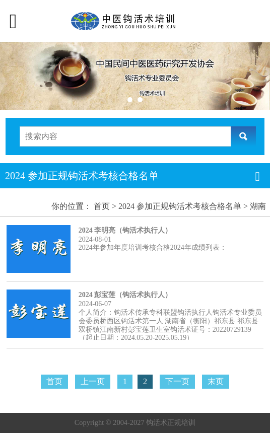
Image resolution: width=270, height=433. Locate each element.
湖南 (258, 206)
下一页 (177, 381)
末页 (216, 381)
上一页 (93, 381)
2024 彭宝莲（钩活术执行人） (125, 295)
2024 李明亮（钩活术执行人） (125, 230)
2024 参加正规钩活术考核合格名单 (179, 206)
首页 (102, 206)
